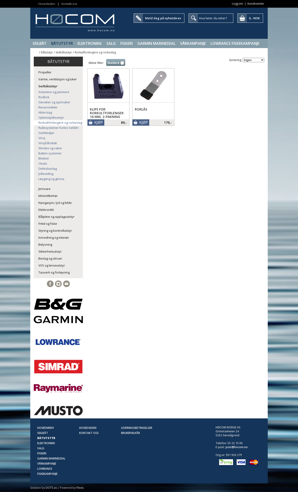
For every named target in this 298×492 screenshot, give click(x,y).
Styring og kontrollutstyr (55, 230)
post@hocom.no (237, 447)
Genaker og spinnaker (54, 102)
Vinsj (41, 138)
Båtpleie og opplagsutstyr (56, 217)
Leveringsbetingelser (136, 428)
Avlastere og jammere (53, 92)
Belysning (45, 244)
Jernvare (44, 189)
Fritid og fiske (47, 224)
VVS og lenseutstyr (51, 265)
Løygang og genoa (51, 179)
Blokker (43, 158)
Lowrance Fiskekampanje (234, 43)
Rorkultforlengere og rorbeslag (95, 52)
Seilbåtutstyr (64, 52)
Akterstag (45, 112)
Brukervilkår (130, 433)
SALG (111, 43)
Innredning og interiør (53, 237)
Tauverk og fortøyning (54, 272)
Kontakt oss (69, 4)
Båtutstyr (62, 43)
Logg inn (237, 4)
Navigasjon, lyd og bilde (55, 203)
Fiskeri (126, 43)
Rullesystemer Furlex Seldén (58, 128)
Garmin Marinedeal (156, 43)
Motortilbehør (48, 196)
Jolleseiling (45, 174)
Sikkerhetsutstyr (50, 251)
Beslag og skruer (50, 258)
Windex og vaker (50, 148)
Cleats (42, 163)
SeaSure (113, 63)
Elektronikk (90, 43)
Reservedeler (48, 107)
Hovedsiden (46, 4)
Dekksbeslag (47, 168)
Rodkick (43, 97)
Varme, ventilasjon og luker (57, 79)
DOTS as (51, 488)
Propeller (44, 72)
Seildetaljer (46, 133)
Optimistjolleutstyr (51, 117)
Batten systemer (50, 153)
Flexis (80, 488)
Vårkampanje (193, 43)
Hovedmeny (45, 428)
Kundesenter (255, 4)
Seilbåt (40, 43)
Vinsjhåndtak (47, 143)
